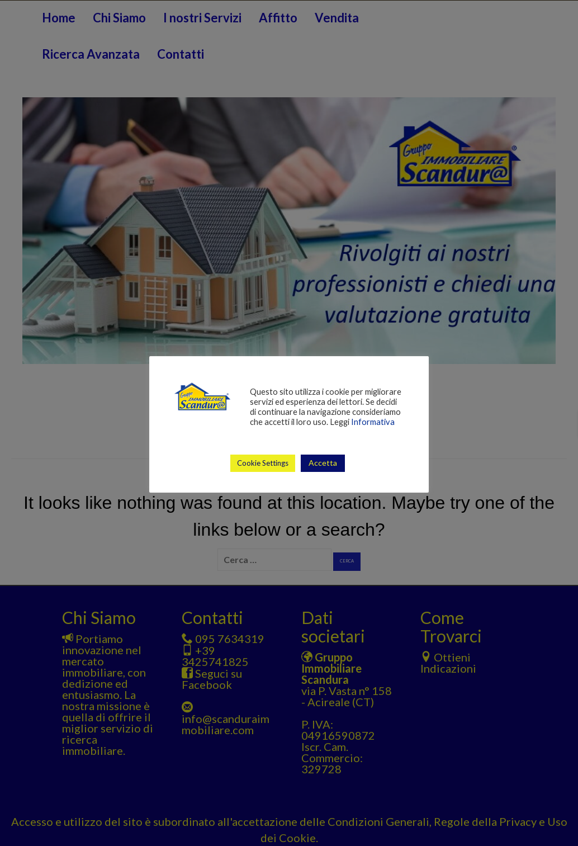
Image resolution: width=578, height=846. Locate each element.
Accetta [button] (323, 462)
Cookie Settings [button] (262, 463)
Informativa (373, 422)
